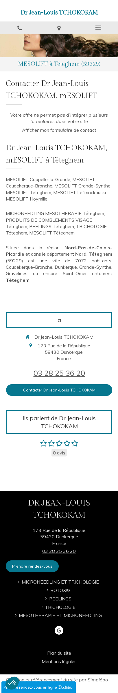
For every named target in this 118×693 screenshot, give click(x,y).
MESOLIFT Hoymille (26, 199)
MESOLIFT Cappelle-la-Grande (38, 179)
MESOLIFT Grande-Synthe (82, 186)
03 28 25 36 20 (59, 373)
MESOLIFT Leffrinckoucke (80, 192)
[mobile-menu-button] (98, 27)
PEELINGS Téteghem (51, 226)
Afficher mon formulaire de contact (59, 130)
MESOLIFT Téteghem (28, 192)
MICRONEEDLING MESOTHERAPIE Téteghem (55, 213)
